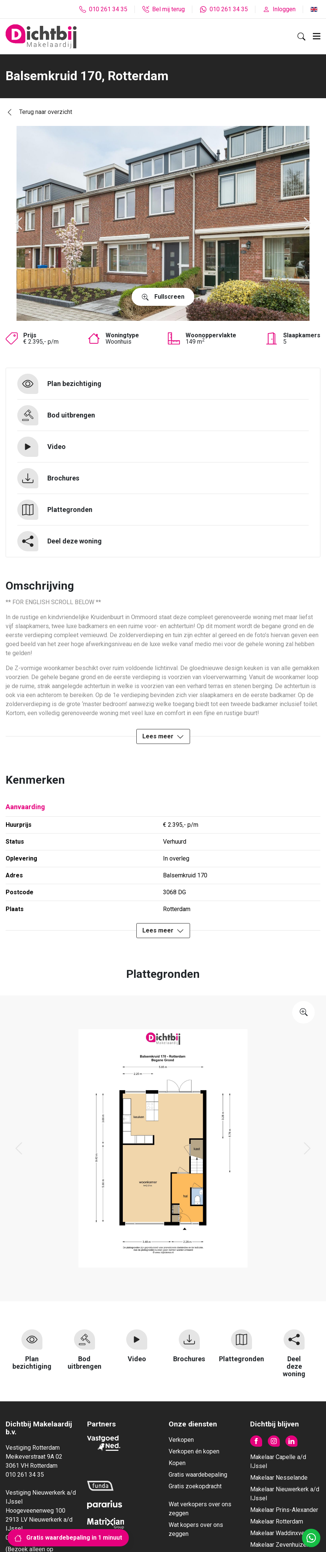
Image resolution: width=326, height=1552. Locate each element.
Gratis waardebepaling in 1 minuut (68, 1537)
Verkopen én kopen (194, 1451)
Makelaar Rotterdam (276, 1521)
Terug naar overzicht (39, 111)
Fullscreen (163, 297)
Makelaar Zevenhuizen (279, 1544)
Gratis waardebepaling (198, 1474)
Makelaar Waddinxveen (280, 1533)
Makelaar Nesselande (279, 1477)
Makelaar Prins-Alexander (284, 1509)
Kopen (177, 1463)
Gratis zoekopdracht (195, 1486)
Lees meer (163, 737)
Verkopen (181, 1439)
